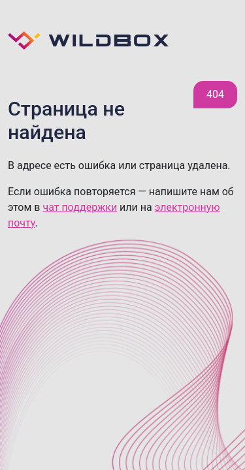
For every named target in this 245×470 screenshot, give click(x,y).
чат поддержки (79, 207)
